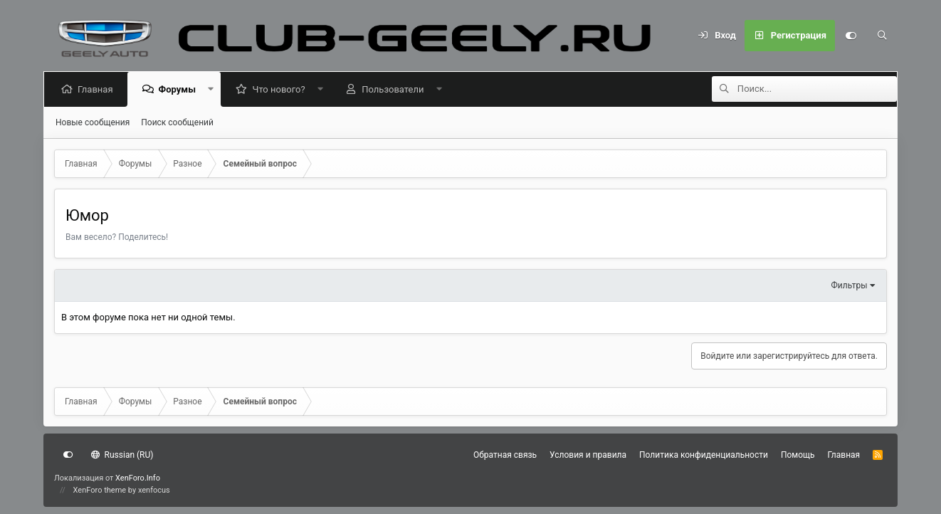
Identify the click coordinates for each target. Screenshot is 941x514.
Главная (97, 89)
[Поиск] (882, 35)
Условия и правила (588, 455)
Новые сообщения (93, 122)
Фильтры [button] (849, 285)
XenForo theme (100, 490)
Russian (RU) (122, 455)
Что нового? (281, 89)
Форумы (179, 89)
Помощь (798, 455)
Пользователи (395, 89)
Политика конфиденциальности (703, 455)
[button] (213, 89)
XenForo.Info (137, 478)
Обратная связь (505, 455)
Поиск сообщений (177, 122)
